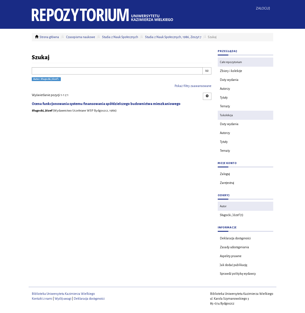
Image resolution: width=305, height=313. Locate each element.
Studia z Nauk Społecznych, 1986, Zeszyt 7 (173, 37)
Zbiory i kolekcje (231, 71)
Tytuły (224, 97)
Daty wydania (229, 79)
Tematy (225, 106)
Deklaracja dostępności (235, 238)
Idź (207, 70)
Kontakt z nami (42, 298)
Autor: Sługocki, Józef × (46, 79)
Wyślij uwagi (63, 298)
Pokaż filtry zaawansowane (193, 86)
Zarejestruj (227, 183)
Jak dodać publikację (233, 265)
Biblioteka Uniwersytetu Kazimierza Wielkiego (63, 293)
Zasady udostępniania (234, 247)
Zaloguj (225, 174)
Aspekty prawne (230, 256)
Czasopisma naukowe (80, 37)
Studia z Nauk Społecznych (120, 37)
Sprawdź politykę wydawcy (238, 273)
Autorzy (225, 88)
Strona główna (49, 37)
